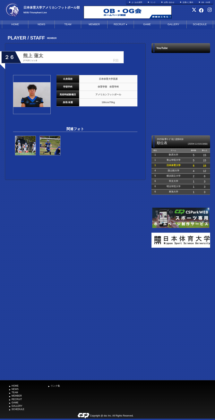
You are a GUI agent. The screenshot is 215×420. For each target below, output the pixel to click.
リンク (153, 2)
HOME (15, 24)
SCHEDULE (200, 24)
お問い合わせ (169, 2)
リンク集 (55, 385)
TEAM (67, 24)
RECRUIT (120, 24)
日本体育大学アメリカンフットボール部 (51, 7)
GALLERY (173, 24)
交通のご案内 (188, 2)
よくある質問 (137, 2)
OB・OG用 (205, 2)
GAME (147, 24)
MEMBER (94, 24)
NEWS (41, 24)
